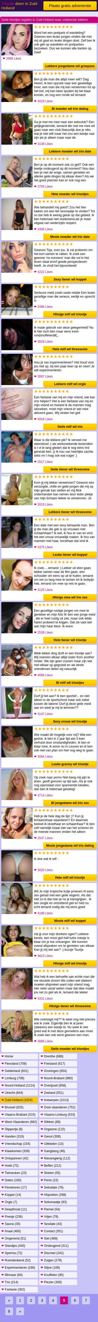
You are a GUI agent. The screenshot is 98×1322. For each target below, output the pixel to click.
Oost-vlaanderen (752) (58, 1107)
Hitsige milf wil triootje (70, 314)
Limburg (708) (12, 1078)
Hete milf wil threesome (70, 349)
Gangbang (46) (53, 1151)
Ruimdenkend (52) (16, 1260)
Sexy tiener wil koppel (70, 279)
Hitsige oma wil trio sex (70, 597)
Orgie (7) (9, 1202)
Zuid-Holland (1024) (16, 1100)
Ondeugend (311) (54, 1246)
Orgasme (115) (53, 1129)
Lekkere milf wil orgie (70, 384)
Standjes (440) (13, 1246)
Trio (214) (9, 1282)
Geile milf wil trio (70, 427)
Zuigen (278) (51, 1260)
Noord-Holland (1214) (18, 1085)
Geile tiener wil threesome (70, 469)
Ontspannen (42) (14, 1158)
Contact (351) (52, 1231)
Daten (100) (11, 1180)
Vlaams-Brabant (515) (18, 1114)
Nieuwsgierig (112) (55, 1158)
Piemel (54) (50, 1209)
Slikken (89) (51, 1122)
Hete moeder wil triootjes (70, 194)
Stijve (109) (50, 1267)
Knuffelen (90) (52, 1275)
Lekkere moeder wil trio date (70, 151)
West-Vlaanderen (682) (19, 1122)
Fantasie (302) (13, 1289)
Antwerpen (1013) (55, 1100)
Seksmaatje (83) (54, 1202)
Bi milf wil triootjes (70, 683)
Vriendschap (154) (15, 1144)
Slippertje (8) (11, 1129)
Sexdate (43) (51, 1224)
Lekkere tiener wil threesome (70, 512)
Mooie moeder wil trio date (70, 237)
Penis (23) (49, 1180)
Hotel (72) (10, 1165)
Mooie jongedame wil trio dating (70, 845)
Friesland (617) (53, 1063)
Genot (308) (51, 1136)
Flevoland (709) (14, 1063)
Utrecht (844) (12, 1093)
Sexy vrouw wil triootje (70, 721)
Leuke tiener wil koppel (70, 555)
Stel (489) (49, 1238)
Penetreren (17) (14, 1187)
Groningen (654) (54, 1071)
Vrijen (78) (49, 1216)
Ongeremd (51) (13, 1238)
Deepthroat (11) (14, 1209)
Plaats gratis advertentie (70, 5)
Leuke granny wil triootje (69, 764)
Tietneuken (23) (14, 1173)
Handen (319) (12, 1136)
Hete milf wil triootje (70, 877)
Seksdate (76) (52, 1187)
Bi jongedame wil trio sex (70, 803)
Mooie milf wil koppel (70, 921)
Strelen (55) (50, 1173)
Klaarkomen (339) (15, 1151)
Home (7, 1056)
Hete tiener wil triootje (70, 640)
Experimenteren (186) (18, 1267)
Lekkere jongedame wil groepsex (70, 66)
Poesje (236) (11, 1216)
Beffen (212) (51, 1165)
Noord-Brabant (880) (57, 1078)
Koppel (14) (11, 1195)
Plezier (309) (51, 1282)
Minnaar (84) (11, 1275)
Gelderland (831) (14, 1071)
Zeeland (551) (52, 1093)
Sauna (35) (10, 1224)
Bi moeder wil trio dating (70, 109)
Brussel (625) (12, 1107)
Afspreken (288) (53, 1195)
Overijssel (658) (53, 1085)
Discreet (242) (52, 1253)
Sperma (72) (11, 1253)
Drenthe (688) (52, 1056)
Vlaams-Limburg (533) (58, 1114)
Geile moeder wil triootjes (70, 1049)
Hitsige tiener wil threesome (70, 1006)
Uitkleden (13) (52, 1144)
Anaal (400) (11, 1231)
